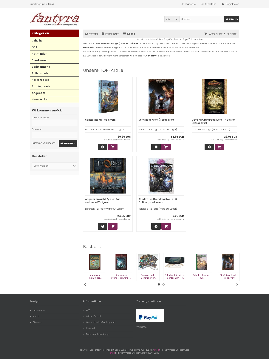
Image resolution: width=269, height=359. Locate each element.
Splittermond (41, 67)
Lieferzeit (89, 328)
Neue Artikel (40, 99)
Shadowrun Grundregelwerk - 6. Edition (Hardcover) (157, 200)
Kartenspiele (40, 80)
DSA (34, 47)
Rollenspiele (40, 73)
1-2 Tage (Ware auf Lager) (109, 129)
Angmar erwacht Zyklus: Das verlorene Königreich (102, 200)
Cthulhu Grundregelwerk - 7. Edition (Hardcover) (213, 121)
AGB (86, 310)
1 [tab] (159, 284)
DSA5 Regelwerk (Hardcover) (156, 120)
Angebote (39, 93)
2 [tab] (163, 284)
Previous (85, 284)
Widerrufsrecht (92, 316)
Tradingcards (41, 86)
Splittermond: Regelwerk (100, 120)
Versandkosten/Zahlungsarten (100, 322)
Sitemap (35, 322)
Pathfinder (39, 54)
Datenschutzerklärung (96, 334)
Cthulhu (37, 40)
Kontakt (91, 34)
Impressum (110, 34)
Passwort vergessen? (43, 143)
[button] (171, 19)
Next (237, 284)
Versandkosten (124, 140)
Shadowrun (39, 60)
